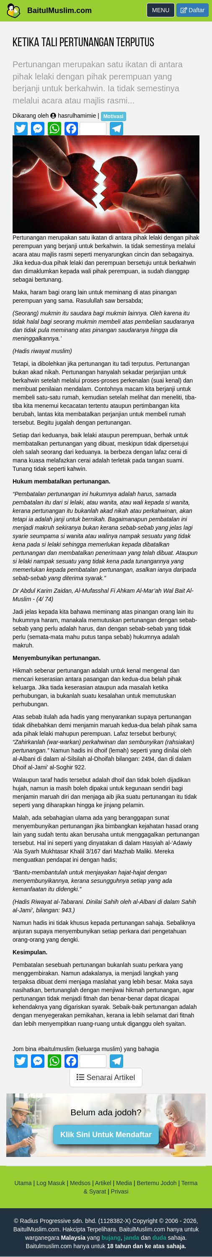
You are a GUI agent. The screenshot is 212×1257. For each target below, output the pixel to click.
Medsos (79, 1183)
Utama (22, 1183)
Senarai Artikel (106, 1077)
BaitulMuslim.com (59, 10)
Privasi (120, 1191)
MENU (163, 11)
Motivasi (113, 116)
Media (124, 1183)
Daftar (193, 10)
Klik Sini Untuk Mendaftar (106, 1134)
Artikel (103, 1183)
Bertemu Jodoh (157, 1183)
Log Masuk (50, 1183)
